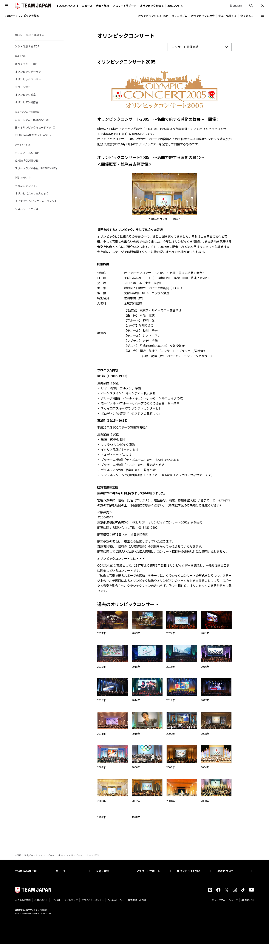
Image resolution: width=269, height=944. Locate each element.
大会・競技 (113, 871)
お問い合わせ (41, 900)
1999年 (101, 817)
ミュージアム (218, 900)
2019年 (101, 666)
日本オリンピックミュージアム (33, 127)
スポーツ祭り (23, 87)
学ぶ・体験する (227, 16)
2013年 (170, 700)
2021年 (205, 633)
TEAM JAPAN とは (32, 871)
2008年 (205, 734)
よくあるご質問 (23, 900)
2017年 (170, 666)
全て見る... (246, 16)
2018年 (136, 666)
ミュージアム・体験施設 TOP (32, 120)
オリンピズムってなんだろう (32, 193)
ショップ (233, 900)
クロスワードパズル (26, 209)
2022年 (170, 633)
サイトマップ (71, 900)
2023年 (136, 633)
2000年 (205, 801)
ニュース (87, 5)
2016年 (205, 666)
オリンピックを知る (152, 5)
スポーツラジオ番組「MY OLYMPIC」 (36, 168)
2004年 (205, 767)
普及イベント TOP (26, 64)
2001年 (170, 801)
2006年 (136, 767)
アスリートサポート (124, 5)
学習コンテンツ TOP (27, 186)
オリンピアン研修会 (26, 102)
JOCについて (175, 5)
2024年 (101, 633)
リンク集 (56, 900)
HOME (18, 855)
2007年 (101, 767)
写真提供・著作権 (137, 900)
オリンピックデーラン (28, 71)
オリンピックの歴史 (203, 16)
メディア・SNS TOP (27, 153)
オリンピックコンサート (29, 79)
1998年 (136, 817)
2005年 (170, 767)
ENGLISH (249, 900)
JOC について (234, 871)
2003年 (101, 801)
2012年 (205, 700)
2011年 (101, 734)
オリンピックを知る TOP (153, 16)
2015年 (101, 700)
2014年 (136, 700)
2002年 (136, 801)
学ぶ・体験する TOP (27, 46)
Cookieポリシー (116, 900)
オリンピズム (179, 16)
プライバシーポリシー (92, 900)
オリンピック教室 (25, 94)
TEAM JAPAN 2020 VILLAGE (31, 135)
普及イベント (31, 855)
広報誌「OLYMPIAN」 (28, 160)
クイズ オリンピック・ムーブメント (36, 201)
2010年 (136, 734)
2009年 (170, 734)
